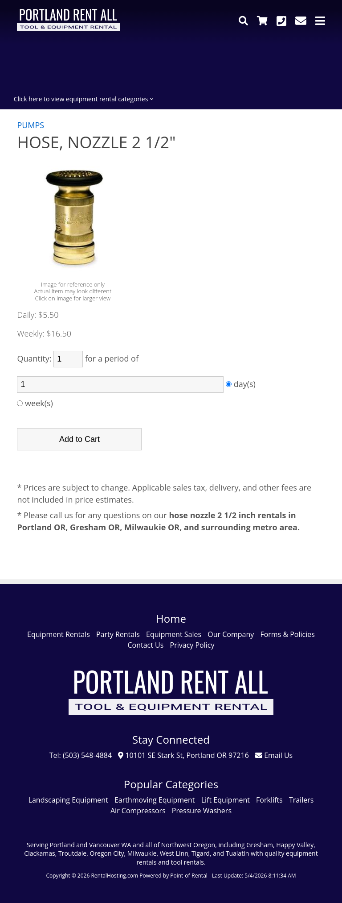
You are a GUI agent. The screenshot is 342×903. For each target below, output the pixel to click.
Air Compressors (138, 811)
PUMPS (30, 125)
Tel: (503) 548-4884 (80, 755)
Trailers (301, 800)
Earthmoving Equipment (154, 800)
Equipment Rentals (58, 634)
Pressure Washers (202, 811)
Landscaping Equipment (68, 800)
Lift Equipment (225, 800)
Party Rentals (118, 634)
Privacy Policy (192, 645)
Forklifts (269, 800)
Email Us (274, 755)
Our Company (231, 634)
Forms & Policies (287, 634)
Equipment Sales (173, 634)
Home (171, 618)
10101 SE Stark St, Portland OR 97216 (183, 755)
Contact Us (145, 645)
